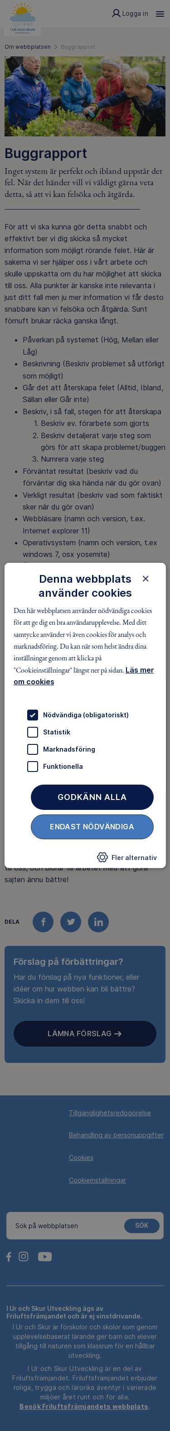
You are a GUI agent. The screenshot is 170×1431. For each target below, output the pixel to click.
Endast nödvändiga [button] (92, 826)
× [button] (146, 578)
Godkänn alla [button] (92, 796)
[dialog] (84, 715)
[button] (127, 859)
